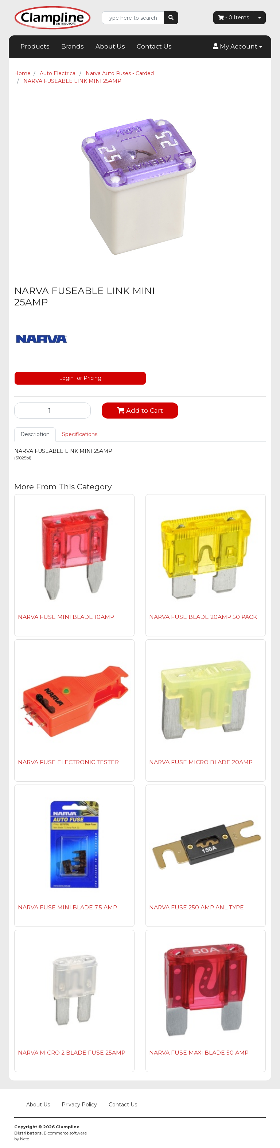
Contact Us (154, 46)
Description (35, 434)
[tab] (35, 434)
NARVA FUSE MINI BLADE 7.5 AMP (67, 907)
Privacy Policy (79, 1104)
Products (35, 46)
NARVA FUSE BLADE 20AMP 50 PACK (203, 616)
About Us (110, 46)
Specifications (79, 434)
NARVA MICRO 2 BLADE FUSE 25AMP (71, 1052)
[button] (237, 46)
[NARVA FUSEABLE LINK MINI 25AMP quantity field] (52, 410)
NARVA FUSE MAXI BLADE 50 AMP (199, 1052)
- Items (233, 17)
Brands (72, 46)
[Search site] (171, 17)
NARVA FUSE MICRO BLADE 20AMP (201, 762)
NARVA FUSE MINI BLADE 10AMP (66, 616)
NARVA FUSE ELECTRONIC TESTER (68, 762)
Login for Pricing (80, 378)
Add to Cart (140, 410)
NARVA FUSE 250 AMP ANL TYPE (196, 907)
